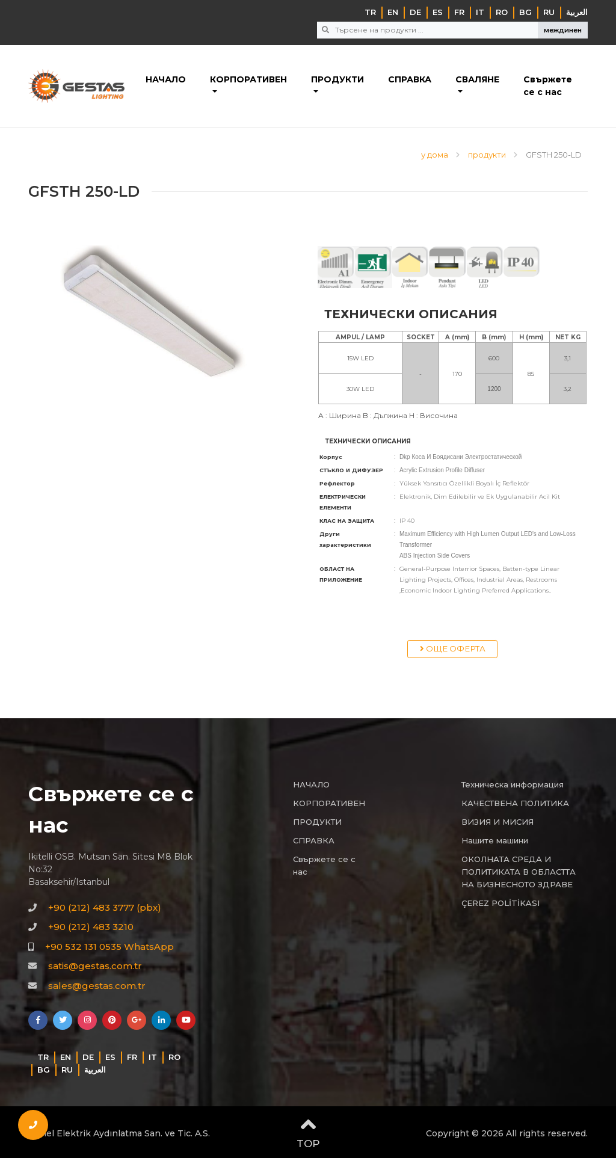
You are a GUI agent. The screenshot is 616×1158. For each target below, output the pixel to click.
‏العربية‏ (577, 12)
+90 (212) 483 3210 (91, 926)
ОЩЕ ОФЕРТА (452, 648)
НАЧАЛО (166, 79)
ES (438, 12)
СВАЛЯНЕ (477, 79)
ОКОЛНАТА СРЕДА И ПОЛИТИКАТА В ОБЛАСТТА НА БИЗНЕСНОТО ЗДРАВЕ (518, 871)
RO (502, 12)
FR (459, 12)
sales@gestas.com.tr (97, 985)
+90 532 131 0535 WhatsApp (109, 946)
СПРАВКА (409, 79)
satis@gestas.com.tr (95, 966)
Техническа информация (512, 784)
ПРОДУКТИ (337, 79)
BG (525, 12)
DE (415, 12)
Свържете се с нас (547, 85)
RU (549, 12)
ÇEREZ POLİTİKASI (500, 903)
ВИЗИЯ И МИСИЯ (497, 822)
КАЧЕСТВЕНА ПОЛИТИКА (515, 803)
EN (392, 12)
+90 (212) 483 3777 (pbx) (104, 907)
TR (370, 12)
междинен (563, 30)
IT (480, 12)
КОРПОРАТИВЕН (248, 79)
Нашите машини (494, 840)
